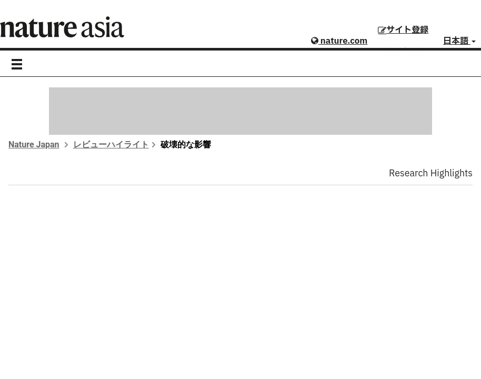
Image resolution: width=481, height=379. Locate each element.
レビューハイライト (111, 144)
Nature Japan (33, 144)
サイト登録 (403, 30)
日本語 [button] (459, 41)
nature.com (339, 41)
